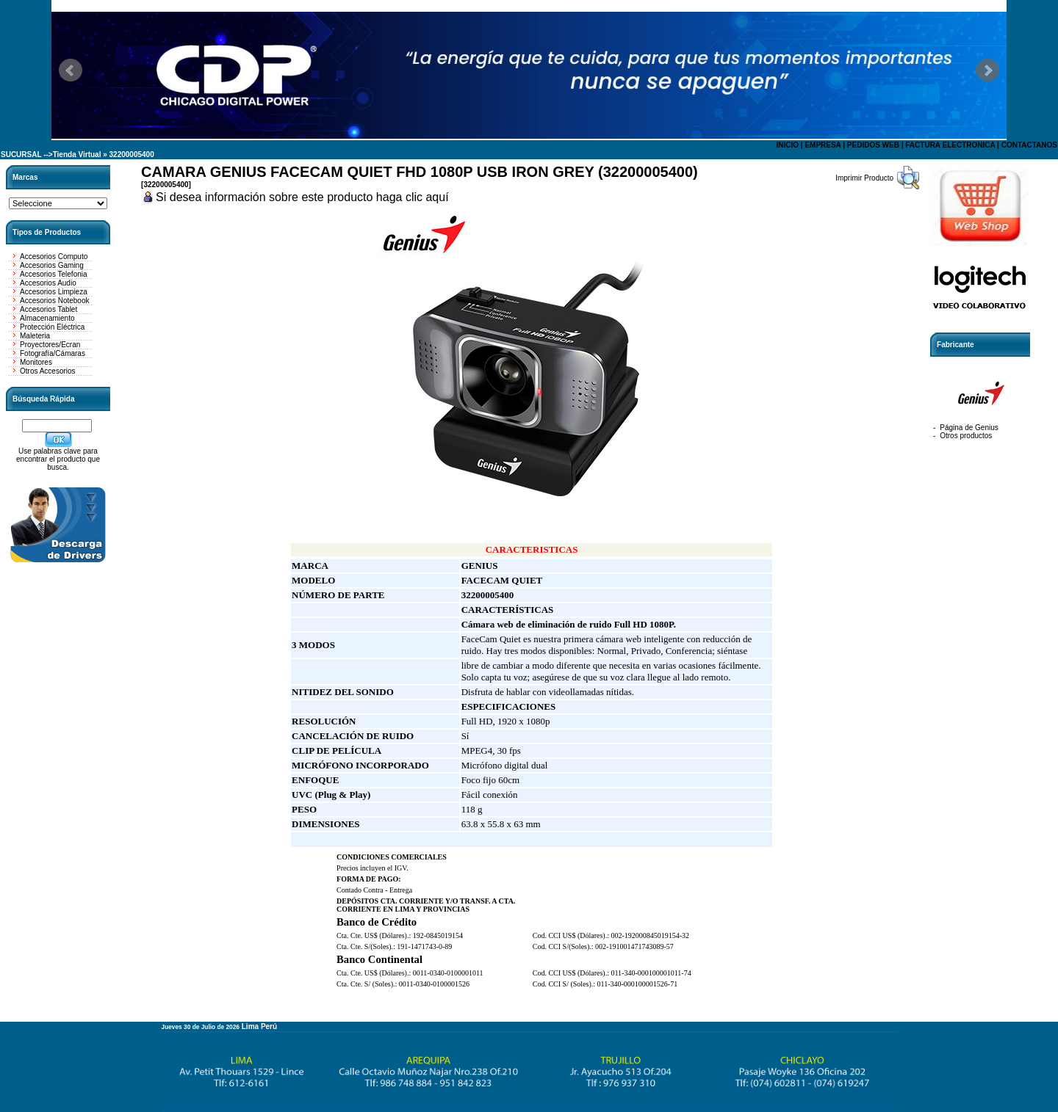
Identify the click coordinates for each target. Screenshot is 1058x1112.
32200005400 (131, 154)
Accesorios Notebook (55, 301)
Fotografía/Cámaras (52, 353)
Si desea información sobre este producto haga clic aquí (302, 197)
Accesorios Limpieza (53, 292)
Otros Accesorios (48, 371)
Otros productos (966, 436)
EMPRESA (823, 145)
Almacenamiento (47, 318)
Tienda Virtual (77, 154)
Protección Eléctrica (52, 327)
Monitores (36, 362)
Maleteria (35, 336)
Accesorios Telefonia (53, 274)
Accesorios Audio (48, 283)
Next (987, 70)
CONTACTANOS (1029, 145)
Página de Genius (969, 428)
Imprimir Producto (864, 178)
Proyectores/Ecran (50, 345)
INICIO (787, 145)
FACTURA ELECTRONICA (950, 145)
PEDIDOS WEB (873, 145)
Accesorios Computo (53, 256)
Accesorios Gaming (52, 265)
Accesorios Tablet (48, 309)
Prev (70, 70)
